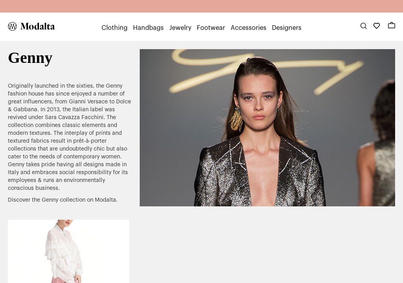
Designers (286, 28)
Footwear (211, 28)
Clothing (115, 28)
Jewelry (180, 28)
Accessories (248, 28)
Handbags (148, 28)
